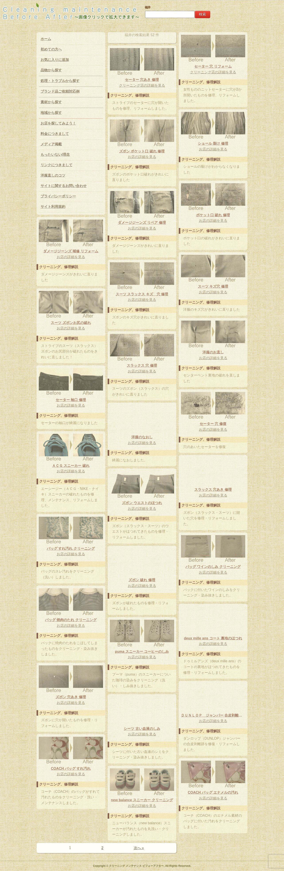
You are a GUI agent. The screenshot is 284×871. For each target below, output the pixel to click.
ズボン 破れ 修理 (141, 580)
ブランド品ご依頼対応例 (60, 91)
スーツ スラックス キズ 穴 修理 (142, 294)
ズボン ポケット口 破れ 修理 (142, 151)
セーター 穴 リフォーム (213, 66)
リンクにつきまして (56, 165)
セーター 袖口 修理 (71, 400)
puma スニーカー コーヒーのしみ (142, 651)
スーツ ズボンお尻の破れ (71, 323)
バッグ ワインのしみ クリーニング (213, 567)
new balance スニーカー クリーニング (142, 800)
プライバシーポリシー (58, 196)
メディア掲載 (51, 144)
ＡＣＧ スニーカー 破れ (70, 466)
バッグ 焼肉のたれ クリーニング (71, 620)
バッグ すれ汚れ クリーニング (71, 548)
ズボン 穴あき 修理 (71, 697)
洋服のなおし (142, 437)
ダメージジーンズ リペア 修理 (142, 222)
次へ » (139, 848)
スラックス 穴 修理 (142, 365)
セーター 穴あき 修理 (142, 80)
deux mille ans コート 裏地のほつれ (213, 638)
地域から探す (51, 113)
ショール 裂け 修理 (213, 143)
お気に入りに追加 (55, 60)
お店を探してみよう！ (58, 123)
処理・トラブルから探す (60, 81)
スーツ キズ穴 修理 (213, 286)
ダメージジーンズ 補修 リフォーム (70, 251)
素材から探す (51, 102)
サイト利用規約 (53, 206)
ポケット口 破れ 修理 (213, 215)
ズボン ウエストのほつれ (142, 503)
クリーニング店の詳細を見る (213, 72)
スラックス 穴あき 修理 (213, 489)
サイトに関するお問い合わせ (64, 186)
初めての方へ (51, 49)
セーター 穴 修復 (213, 424)
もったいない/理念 (55, 154)
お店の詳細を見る (213, 149)
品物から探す (51, 70)
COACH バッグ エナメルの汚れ (213, 792)
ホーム (46, 39)
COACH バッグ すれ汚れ (71, 768)
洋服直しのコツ (53, 175)
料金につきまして (55, 134)
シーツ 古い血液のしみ (142, 729)
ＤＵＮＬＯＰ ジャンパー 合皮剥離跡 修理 (213, 715)
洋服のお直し (213, 352)
